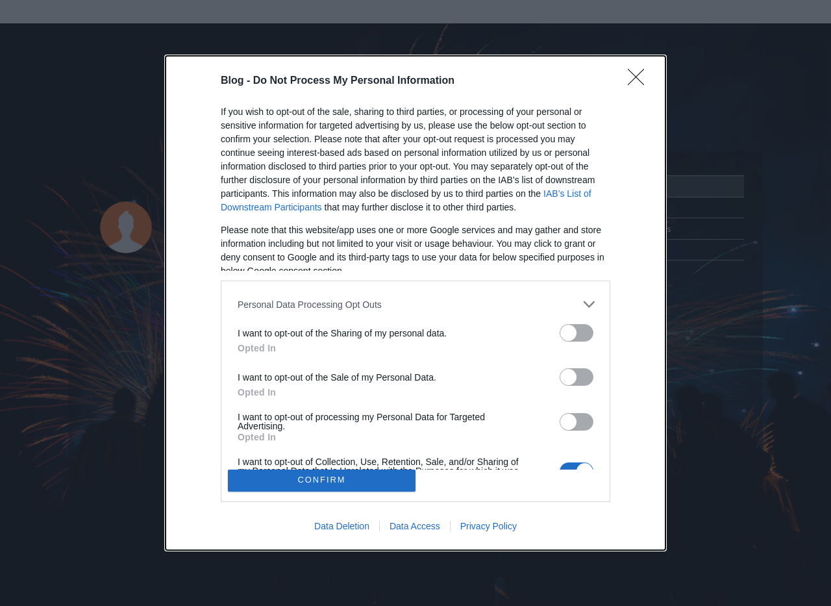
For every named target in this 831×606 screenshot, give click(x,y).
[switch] (576, 333)
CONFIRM (321, 480)
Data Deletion (341, 526)
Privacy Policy (488, 526)
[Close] (640, 81)
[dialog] (415, 303)
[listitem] (415, 304)
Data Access (415, 526)
